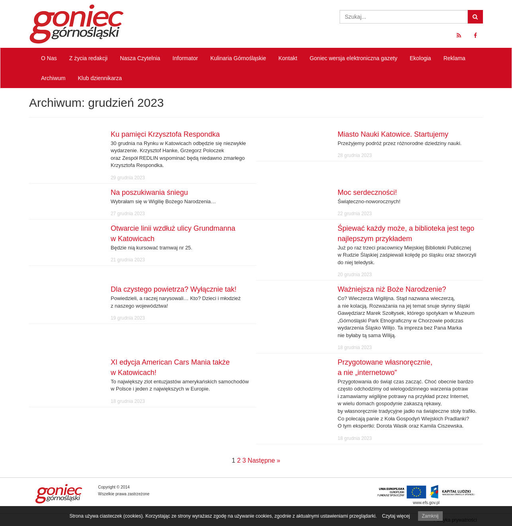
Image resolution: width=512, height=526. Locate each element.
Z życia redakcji (88, 58)
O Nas (49, 58)
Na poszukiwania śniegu (149, 192)
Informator (185, 58)
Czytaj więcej (396, 516)
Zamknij (430, 516)
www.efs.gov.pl (426, 502)
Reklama (454, 58)
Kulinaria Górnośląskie (238, 58)
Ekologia (420, 58)
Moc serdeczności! (367, 192)
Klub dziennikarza (100, 78)
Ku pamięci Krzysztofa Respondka (165, 134)
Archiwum (53, 78)
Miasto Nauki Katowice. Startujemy (393, 134)
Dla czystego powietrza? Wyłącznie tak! (173, 289)
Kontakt (287, 58)
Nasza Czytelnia (140, 58)
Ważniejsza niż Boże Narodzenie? (392, 289)
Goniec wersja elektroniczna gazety (353, 58)
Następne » (264, 460)
